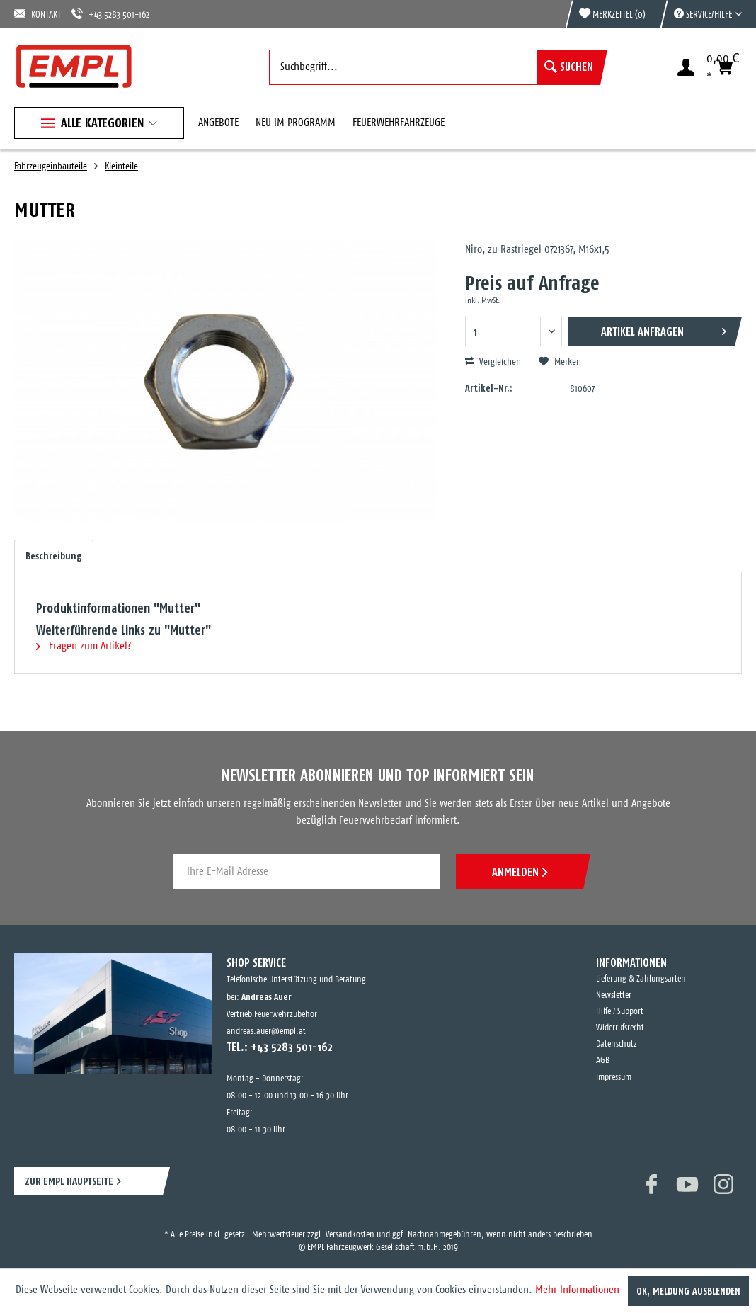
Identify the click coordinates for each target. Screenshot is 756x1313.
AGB (602, 1060)
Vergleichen (493, 362)
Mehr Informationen (577, 1290)
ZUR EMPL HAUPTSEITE (69, 1181)
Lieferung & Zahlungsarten (641, 979)
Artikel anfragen (663, 329)
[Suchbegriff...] (434, 67)
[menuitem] (701, 14)
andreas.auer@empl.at (266, 1031)
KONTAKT (37, 14)
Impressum (613, 1077)
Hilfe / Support (619, 1012)
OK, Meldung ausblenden (688, 1291)
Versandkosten (350, 1235)
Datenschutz (616, 1044)
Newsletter (613, 995)
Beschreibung (53, 556)
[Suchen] (568, 67)
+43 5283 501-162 (110, 14)
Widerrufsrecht (620, 1028)
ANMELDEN (519, 871)
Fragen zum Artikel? (83, 646)
